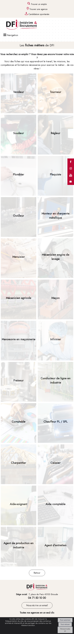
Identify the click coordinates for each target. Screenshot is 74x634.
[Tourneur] (55, 93)
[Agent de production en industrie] (18, 546)
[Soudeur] (18, 134)
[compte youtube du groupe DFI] (70, 177)
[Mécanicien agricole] (18, 299)
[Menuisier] (18, 258)
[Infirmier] (55, 340)
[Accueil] (19, 25)
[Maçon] (55, 299)
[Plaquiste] (55, 176)
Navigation (12, 35)
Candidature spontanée (39, 14)
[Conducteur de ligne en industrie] (55, 382)
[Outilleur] (18, 217)
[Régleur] (55, 134)
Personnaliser (65, 630)
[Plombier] (18, 176)
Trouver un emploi (39, 4)
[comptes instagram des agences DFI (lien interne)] (70, 171)
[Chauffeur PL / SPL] (55, 423)
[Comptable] (18, 423)
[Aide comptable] (55, 505)
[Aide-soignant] (18, 505)
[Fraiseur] (18, 382)
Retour (37, 573)
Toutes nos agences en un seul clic (37, 612)
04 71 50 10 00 (37, 598)
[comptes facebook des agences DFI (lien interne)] (70, 164)
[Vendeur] (18, 93)
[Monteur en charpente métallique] (55, 217)
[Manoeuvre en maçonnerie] (18, 340)
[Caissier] (55, 464)
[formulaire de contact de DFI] (70, 184)
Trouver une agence (38, 9)
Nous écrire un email (37, 605)
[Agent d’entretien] (55, 546)
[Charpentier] (18, 464)
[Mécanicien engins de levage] (55, 258)
